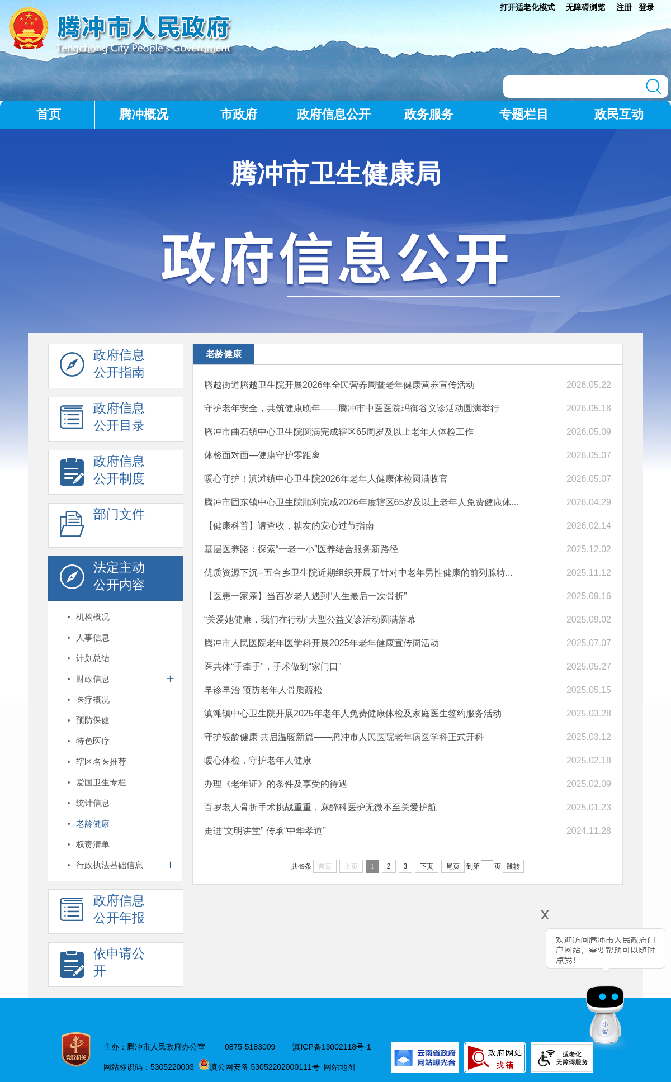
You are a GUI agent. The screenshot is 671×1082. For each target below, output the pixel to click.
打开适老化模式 (527, 7)
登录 (646, 7)
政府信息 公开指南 (102, 367)
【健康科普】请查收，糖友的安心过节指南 (289, 525)
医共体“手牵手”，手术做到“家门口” (272, 666)
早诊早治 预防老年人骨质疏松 (263, 690)
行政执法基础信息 (109, 865)
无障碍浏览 (585, 7)
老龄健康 (93, 823)
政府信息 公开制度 (102, 473)
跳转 (513, 866)
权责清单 (93, 844)
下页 (426, 866)
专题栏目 (524, 114)
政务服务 (428, 114)
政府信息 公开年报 (102, 912)
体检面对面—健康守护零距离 (262, 455)
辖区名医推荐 (101, 761)
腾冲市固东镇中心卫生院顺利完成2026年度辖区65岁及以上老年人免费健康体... (361, 502)
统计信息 (93, 803)
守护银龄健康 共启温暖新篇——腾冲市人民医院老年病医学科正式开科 (344, 737)
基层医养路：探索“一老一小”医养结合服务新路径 (301, 549)
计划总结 (93, 658)
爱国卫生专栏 (101, 782)
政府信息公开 (334, 114)
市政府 (238, 114)
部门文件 (102, 526)
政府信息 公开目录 (102, 420)
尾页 (453, 866)
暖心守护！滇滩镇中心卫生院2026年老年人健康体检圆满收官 (326, 478)
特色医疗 (93, 741)
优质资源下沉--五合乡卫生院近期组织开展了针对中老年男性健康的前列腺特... (358, 572)
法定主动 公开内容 (102, 579)
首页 (48, 114)
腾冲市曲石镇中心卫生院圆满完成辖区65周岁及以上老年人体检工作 (339, 431)
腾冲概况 (143, 114)
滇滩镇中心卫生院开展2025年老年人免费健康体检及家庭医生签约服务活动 (353, 713)
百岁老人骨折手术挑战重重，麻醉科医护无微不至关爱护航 (320, 807)
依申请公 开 (102, 965)
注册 (624, 7)
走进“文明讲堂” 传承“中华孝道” (265, 831)
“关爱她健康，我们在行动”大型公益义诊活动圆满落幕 (310, 619)
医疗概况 (93, 699)
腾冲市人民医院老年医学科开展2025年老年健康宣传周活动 (321, 643)
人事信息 (93, 637)
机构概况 (93, 616)
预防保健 (93, 720)
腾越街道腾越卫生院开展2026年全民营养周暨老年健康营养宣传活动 (339, 385)
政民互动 (619, 114)
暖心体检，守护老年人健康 (257, 760)
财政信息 (93, 679)
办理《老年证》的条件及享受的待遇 (275, 784)
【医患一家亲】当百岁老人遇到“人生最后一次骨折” (305, 596)
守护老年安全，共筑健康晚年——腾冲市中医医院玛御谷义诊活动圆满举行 (351, 408)
